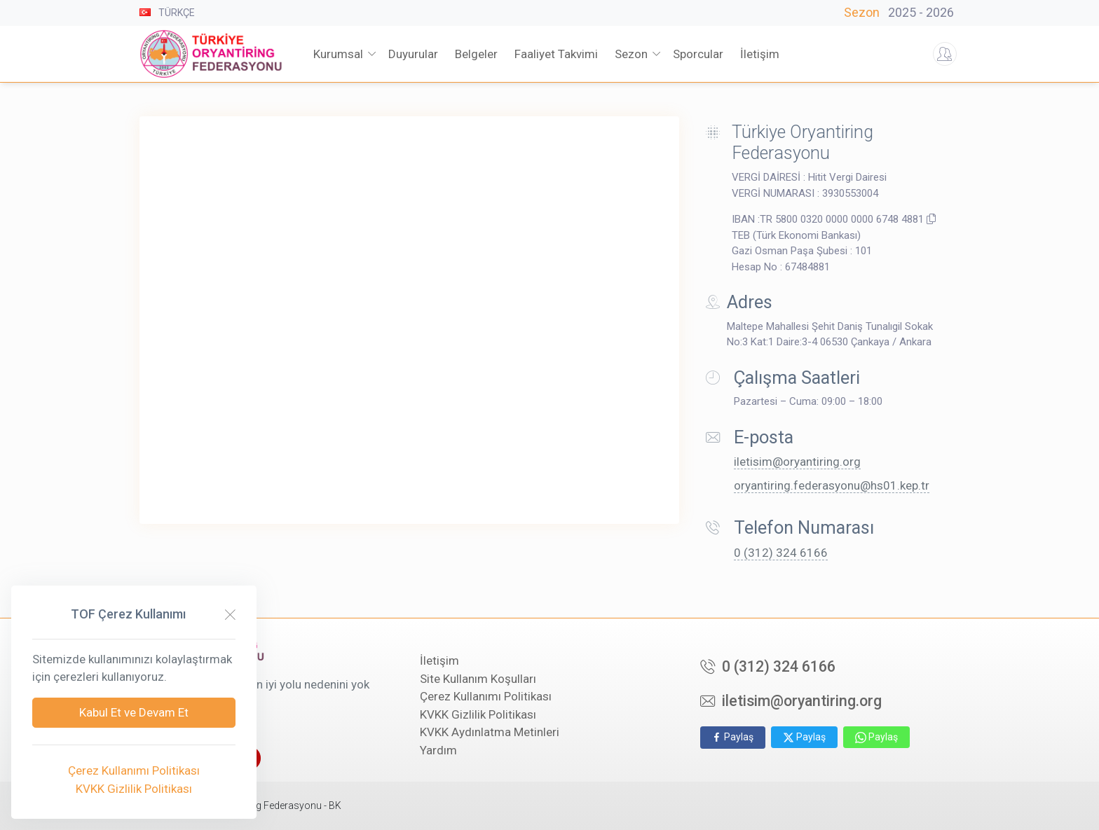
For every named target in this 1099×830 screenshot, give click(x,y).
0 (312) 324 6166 (781, 553)
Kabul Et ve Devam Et (134, 712)
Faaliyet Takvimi (556, 54)
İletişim (439, 660)
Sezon (902, 12)
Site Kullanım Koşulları (478, 679)
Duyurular (413, 54)
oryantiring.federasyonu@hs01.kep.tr (831, 485)
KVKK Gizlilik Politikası (478, 714)
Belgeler (476, 54)
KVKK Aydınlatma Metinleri (489, 732)
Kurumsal (338, 54)
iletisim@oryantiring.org (797, 462)
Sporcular (698, 54)
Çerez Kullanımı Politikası (486, 696)
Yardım (438, 750)
